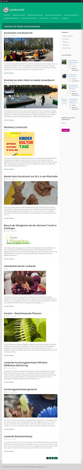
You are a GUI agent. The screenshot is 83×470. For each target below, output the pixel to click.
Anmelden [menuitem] (5, 1)
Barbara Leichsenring (11, 439)
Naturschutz (8, 83)
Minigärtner (8, 231)
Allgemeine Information (11, 18)
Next (56, 458)
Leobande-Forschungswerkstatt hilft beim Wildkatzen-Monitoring (25, 364)
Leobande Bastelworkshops (18, 436)
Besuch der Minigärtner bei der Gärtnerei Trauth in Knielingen (30, 227)
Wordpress (32, 466)
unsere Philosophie (19, 15)
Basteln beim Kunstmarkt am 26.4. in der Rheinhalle (31, 176)
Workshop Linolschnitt (15, 127)
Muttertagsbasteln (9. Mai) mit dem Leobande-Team (73, 101)
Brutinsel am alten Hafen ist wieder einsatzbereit (29, 80)
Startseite (7, 15)
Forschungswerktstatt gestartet (20, 389)
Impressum (65, 18)
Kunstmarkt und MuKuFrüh (18, 32)
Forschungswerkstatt (71, 15)
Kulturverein (9, 35)
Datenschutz (55, 18)
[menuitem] (1, 1)
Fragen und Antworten (29, 18)
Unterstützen (43, 18)
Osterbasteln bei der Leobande (20, 266)
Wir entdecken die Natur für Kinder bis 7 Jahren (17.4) (73, 62)
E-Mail (63, 123)
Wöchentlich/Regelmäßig (53, 15)
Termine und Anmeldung (35, 15)
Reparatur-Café (66, 48)
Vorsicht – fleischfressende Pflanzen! (22, 313)
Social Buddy (38, 466)
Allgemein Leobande (68, 36)
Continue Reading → (9, 73)
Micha (15, 35)
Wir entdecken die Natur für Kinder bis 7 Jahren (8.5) (73, 86)
